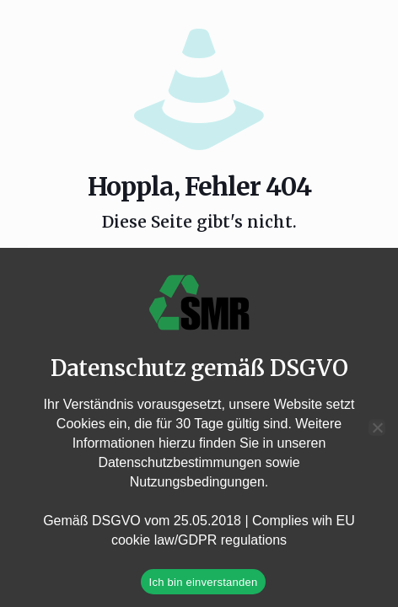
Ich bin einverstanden (203, 582)
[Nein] (376, 427)
